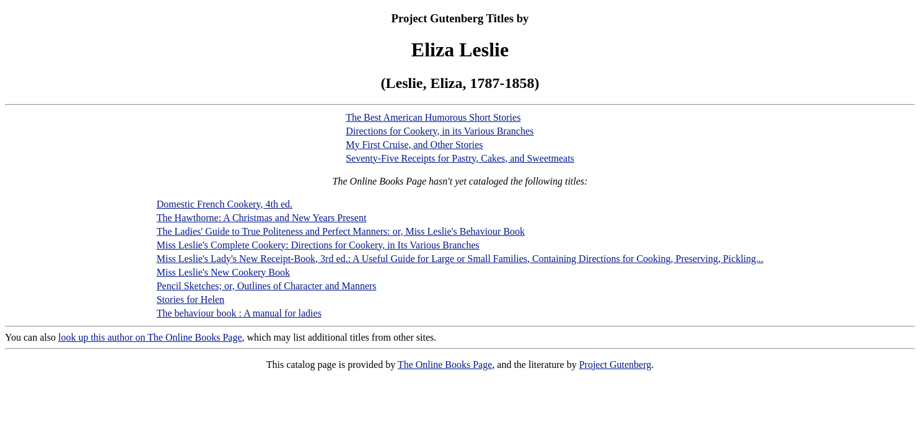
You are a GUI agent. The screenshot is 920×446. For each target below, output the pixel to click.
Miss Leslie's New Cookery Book (223, 272)
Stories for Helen (190, 299)
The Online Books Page (445, 364)
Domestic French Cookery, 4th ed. (224, 204)
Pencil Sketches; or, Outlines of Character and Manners (267, 286)
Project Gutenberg (615, 364)
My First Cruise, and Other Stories (414, 144)
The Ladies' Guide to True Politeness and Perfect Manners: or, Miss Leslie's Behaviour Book (341, 231)
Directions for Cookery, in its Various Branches (439, 131)
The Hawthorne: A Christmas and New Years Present (262, 217)
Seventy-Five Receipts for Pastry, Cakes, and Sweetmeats (460, 158)
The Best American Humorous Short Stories (433, 117)
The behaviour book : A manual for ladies (239, 313)
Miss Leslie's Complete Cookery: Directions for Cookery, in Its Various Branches (318, 245)
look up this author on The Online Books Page (150, 337)
